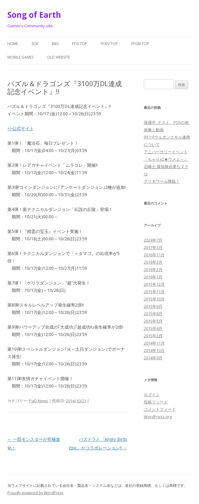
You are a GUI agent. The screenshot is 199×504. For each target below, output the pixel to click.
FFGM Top (140, 43)
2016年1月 (153, 277)
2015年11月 (154, 291)
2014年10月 (154, 350)
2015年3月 (153, 335)
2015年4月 (153, 328)
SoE (35, 43)
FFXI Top (79, 43)
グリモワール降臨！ (162, 181)
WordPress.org (158, 416)
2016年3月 (153, 262)
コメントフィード (160, 409)
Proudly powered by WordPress (35, 492)
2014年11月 (154, 343)
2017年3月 (153, 247)
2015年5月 (153, 321)
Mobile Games (20, 57)
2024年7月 (153, 240)
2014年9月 (153, 358)
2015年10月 (154, 299)
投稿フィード (156, 402)
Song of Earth (34, 14)
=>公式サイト (20, 128)
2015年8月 (153, 313)
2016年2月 (153, 269)
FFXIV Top (109, 43)
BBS (55, 43)
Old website (58, 57)
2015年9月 (153, 306)
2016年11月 (154, 255)
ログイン (152, 394)
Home (12, 43)
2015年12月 (154, 284)
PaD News (38, 400)
